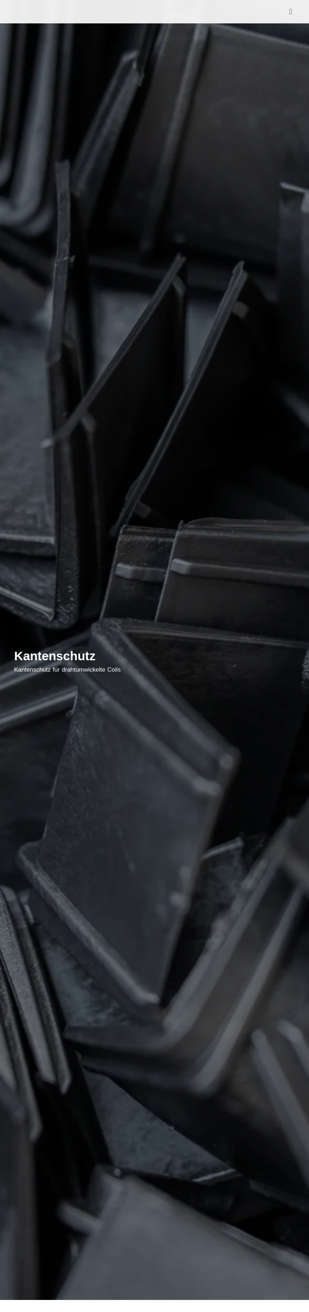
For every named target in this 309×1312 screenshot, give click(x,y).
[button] (291, 11)
